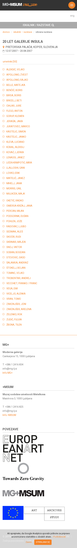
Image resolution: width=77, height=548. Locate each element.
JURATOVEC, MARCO (18, 126)
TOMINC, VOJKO (15, 273)
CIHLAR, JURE (13, 105)
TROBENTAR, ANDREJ (18, 278)
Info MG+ (7, 372)
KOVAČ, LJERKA (15, 152)
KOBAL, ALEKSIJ (15, 147)
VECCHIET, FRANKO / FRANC (21, 283)
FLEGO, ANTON (14, 110)
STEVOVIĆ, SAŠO (15, 257)
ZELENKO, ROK (14, 314)
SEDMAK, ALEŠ (14, 231)
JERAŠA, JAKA (14, 121)
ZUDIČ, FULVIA (14, 319)
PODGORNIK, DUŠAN (17, 216)
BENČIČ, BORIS (14, 90)
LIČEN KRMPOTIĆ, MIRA (19, 162)
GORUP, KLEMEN (15, 116)
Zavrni (29, 542)
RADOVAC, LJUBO (16, 226)
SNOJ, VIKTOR (14, 247)
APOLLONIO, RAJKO (17, 79)
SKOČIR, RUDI (13, 236)
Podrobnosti (59, 536)
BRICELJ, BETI (14, 100)
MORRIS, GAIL (13, 188)
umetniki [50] (10, 61)
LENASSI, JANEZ (15, 157)
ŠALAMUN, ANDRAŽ (17, 262)
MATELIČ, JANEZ (15, 178)
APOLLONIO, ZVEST (17, 74)
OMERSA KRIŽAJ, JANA (19, 205)
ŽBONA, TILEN (14, 324)
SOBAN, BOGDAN (15, 252)
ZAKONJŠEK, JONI (16, 304)
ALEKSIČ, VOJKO (15, 69)
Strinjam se (43, 542)
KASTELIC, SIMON (16, 131)
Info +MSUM (9, 415)
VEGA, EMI (12, 288)
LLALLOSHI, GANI (15, 167)
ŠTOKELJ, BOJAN (15, 267)
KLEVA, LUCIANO (15, 142)
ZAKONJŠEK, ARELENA (18, 309)
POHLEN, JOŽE (14, 221)
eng (72, 15)
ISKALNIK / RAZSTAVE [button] (38, 25)
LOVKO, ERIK (13, 173)
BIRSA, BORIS (13, 95)
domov (6, 32)
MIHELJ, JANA (14, 183)
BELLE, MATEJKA (15, 85)
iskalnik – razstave (22, 32)
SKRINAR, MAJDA (16, 242)
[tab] (38, 25)
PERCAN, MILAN (15, 211)
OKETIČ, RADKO (15, 200)
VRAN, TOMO (13, 298)
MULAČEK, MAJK (15, 193)
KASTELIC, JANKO (16, 136)
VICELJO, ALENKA (16, 293)
